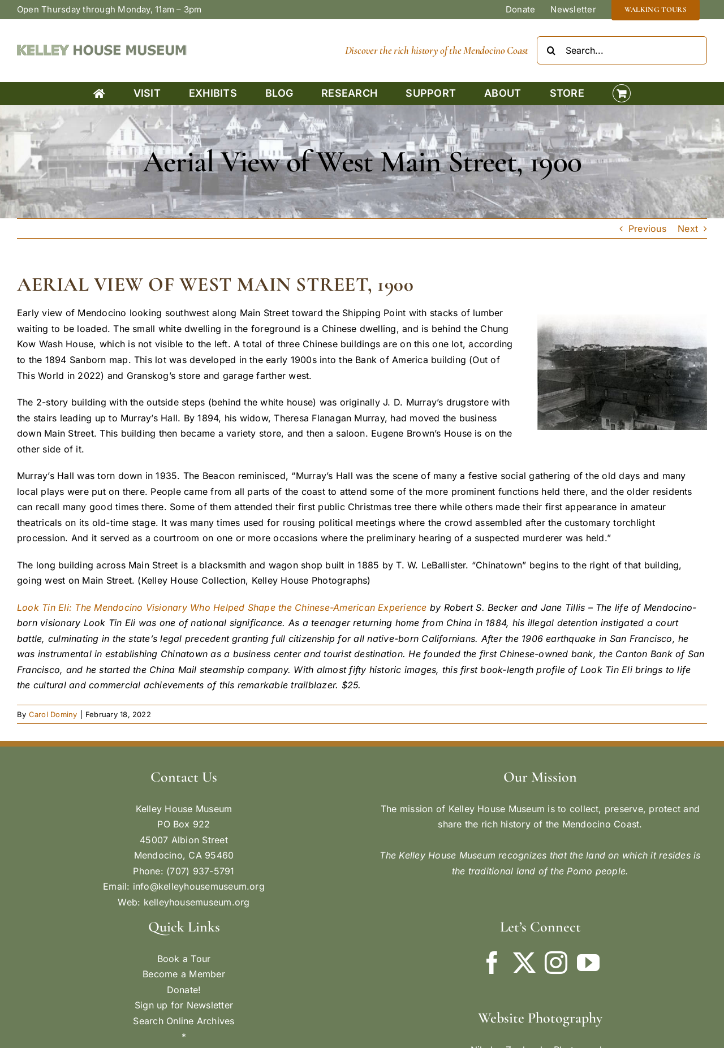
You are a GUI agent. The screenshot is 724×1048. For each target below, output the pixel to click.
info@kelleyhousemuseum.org (199, 886)
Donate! (184, 989)
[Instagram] (556, 962)
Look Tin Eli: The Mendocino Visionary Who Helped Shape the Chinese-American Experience (222, 607)
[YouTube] (588, 962)
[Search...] (622, 50)
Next (688, 228)
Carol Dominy (53, 714)
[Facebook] (492, 962)
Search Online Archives (183, 1021)
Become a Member (184, 974)
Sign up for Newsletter (184, 1005)
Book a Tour (184, 958)
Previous (647, 228)
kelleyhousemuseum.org (197, 902)
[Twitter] (524, 962)
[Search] (551, 50)
